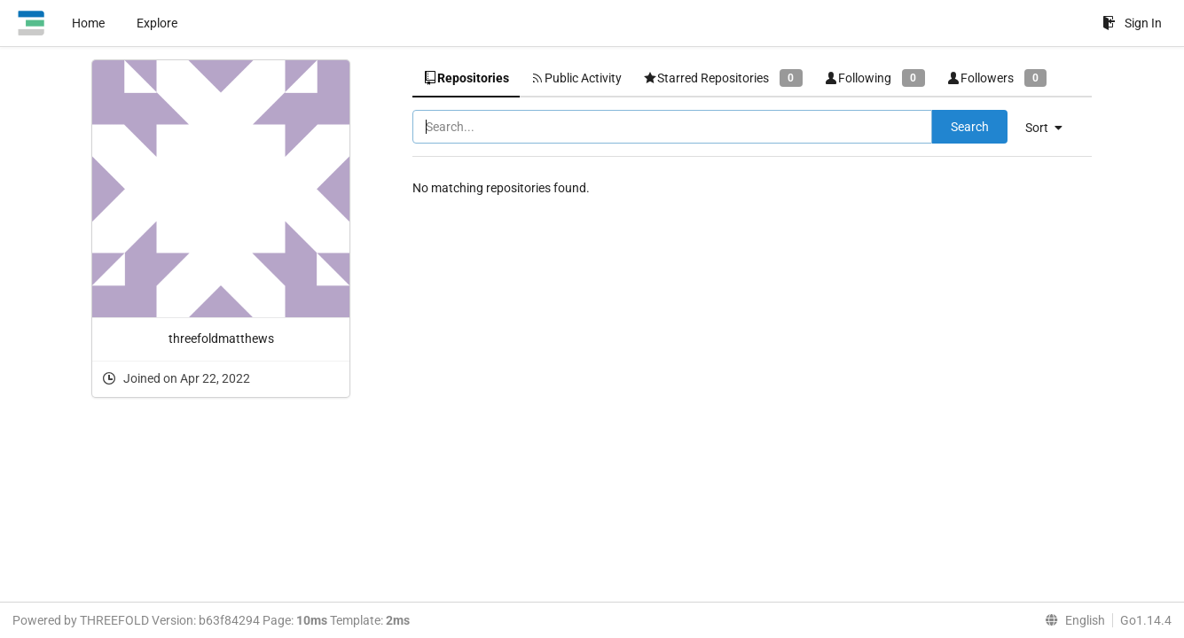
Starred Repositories (723, 77)
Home (88, 23)
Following (874, 77)
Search (970, 127)
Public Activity (576, 78)
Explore (157, 23)
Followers (996, 77)
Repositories (466, 78)
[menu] (1050, 128)
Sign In (1132, 23)
